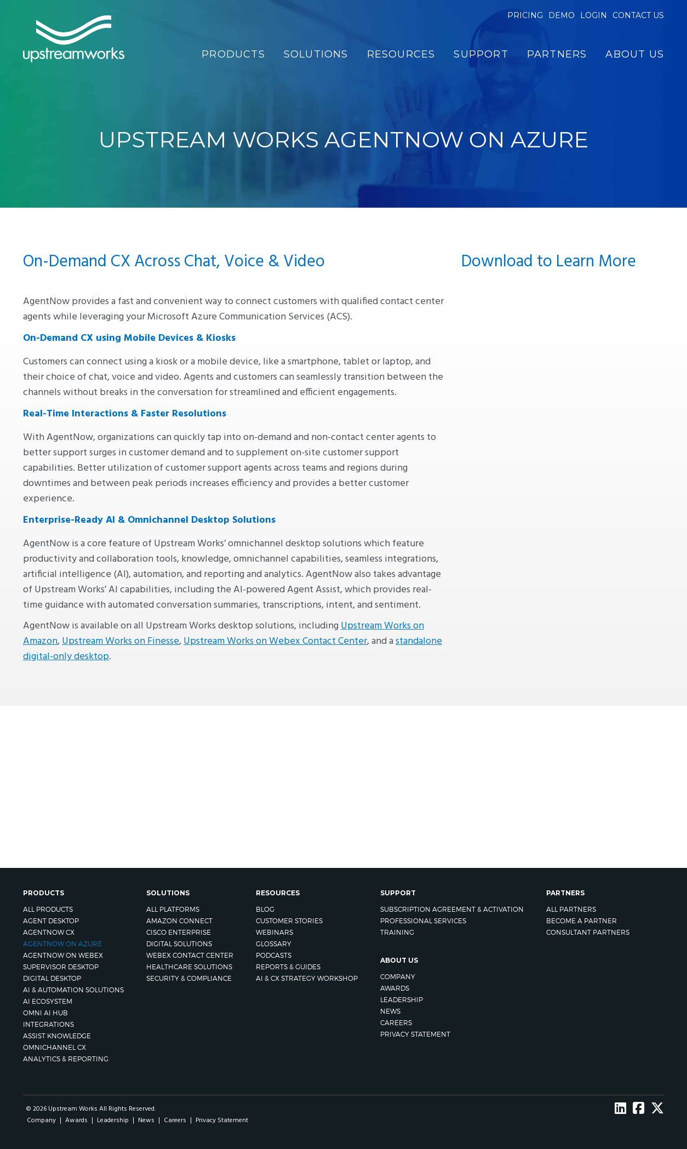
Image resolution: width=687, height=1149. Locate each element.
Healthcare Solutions (189, 967)
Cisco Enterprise (178, 932)
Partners (557, 54)
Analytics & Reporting (65, 1059)
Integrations (48, 1024)
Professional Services (423, 921)
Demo (561, 15)
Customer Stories (289, 921)
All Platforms (172, 909)
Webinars (274, 932)
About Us (634, 54)
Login (593, 15)
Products (233, 54)
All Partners (571, 909)
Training (397, 932)
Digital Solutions (179, 944)
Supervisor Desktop (61, 967)
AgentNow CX (49, 932)
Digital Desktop (52, 978)
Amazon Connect (179, 921)
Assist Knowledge (57, 1036)
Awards (394, 988)
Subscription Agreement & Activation (452, 909)
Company (397, 977)
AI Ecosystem (47, 1001)
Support (481, 54)
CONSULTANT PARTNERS (587, 932)
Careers (396, 1023)
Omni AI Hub (45, 1013)
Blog (265, 909)
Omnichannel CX (54, 1047)
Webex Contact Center (189, 955)
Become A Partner (581, 921)
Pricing (525, 15)
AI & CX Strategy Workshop (307, 978)
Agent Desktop (51, 921)
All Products (48, 909)
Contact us (638, 15)
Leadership (401, 1000)
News (390, 1011)
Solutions (316, 54)
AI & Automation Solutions (73, 990)
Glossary (273, 944)
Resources (401, 54)
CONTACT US (500, 775)
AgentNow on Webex (63, 955)
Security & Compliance (189, 978)
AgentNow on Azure (62, 944)
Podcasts (273, 955)
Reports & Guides (288, 967)
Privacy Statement (415, 1034)
